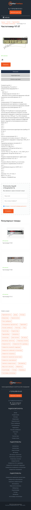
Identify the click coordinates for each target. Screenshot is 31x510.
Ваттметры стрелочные (15, 454)
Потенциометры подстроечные (9, 324)
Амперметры (15, 334)
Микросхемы (5, 318)
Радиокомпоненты (6, 314)
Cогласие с (15, 206)
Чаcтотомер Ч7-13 (7, 296)
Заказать (5, 64)
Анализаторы (5, 337)
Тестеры (14, 370)
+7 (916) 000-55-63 (16, 9)
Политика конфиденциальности (12, 505)
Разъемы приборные (7, 327)
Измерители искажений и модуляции (11, 347)
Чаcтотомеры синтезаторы (8, 373)
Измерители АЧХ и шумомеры (20, 344)
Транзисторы (5, 331)
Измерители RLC (6, 344)
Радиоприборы (5, 334)
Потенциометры (15, 425)
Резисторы (17, 327)
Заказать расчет (15, 12)
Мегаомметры (22, 363)
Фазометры (22, 370)
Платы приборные (6, 321)
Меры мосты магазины (7, 366)
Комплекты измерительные (9, 363)
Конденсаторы (15, 331)
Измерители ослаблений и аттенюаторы (12, 350)
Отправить (8, 211)
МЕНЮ (7, 17)
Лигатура (22, 314)
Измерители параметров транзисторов (11, 357)
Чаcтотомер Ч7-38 (7, 270)
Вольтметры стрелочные (8, 340)
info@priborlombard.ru (16, 400)
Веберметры (19, 366)
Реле (24, 327)
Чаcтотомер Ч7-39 (7, 243)
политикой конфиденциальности (18, 206)
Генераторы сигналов (22, 340)
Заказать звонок (15, 395)
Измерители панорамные (8, 353)
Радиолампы (23, 324)
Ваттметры (24, 337)
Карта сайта (22, 505)
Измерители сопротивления (9, 360)
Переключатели (15, 318)
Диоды (15, 314)
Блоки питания (15, 337)
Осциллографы (5, 370)
